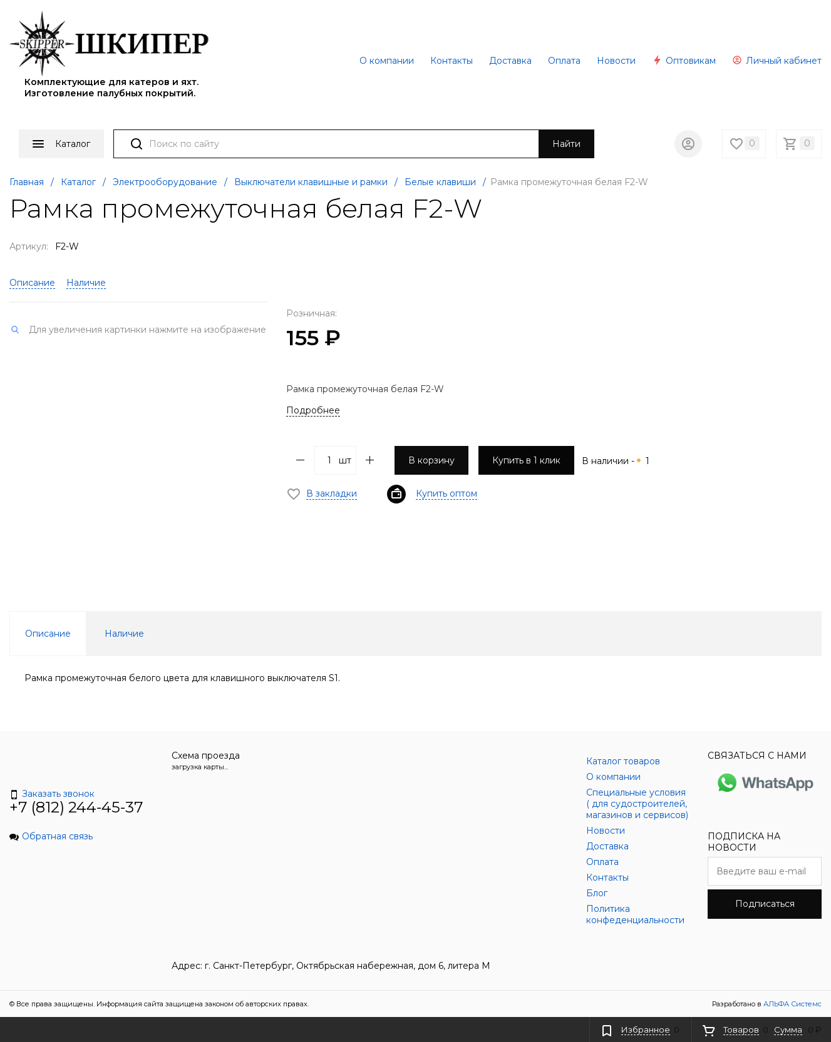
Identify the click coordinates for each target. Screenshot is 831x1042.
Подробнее (313, 410)
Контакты (451, 60)
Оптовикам (684, 60)
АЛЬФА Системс (791, 1003)
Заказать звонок (52, 793)
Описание (32, 282)
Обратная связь (51, 836)
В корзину (431, 460)
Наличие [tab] (124, 633)
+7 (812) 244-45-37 (76, 807)
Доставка (510, 60)
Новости (616, 60)
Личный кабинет (777, 60)
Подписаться (765, 903)
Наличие (86, 282)
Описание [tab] (48, 633)
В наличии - (615, 461)
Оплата (564, 60)
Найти (566, 143)
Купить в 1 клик (526, 460)
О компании (386, 60)
